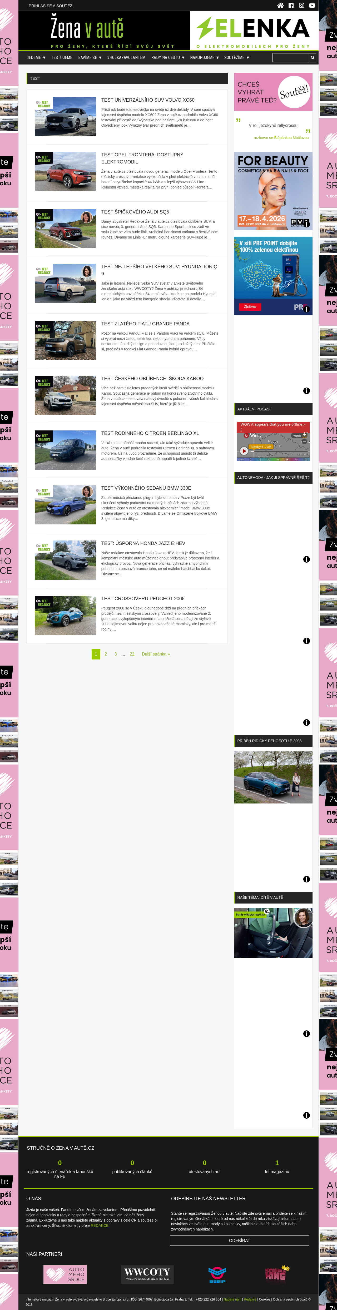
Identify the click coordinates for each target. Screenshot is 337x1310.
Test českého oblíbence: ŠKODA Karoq (152, 378)
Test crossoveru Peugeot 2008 (143, 598)
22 (132, 654)
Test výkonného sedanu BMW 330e (146, 488)
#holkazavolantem (126, 57)
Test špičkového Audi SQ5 (135, 212)
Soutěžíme (234, 57)
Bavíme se (87, 57)
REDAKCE (100, 1225)
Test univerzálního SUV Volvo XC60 (148, 100)
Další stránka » (156, 654)
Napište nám (232, 1299)
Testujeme (61, 57)
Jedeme (34, 57)
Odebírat (239, 1240)
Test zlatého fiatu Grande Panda (145, 323)
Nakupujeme (202, 57)
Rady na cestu (165, 57)
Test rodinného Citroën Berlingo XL (150, 433)
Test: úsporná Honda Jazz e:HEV (143, 543)
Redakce (250, 1299)
